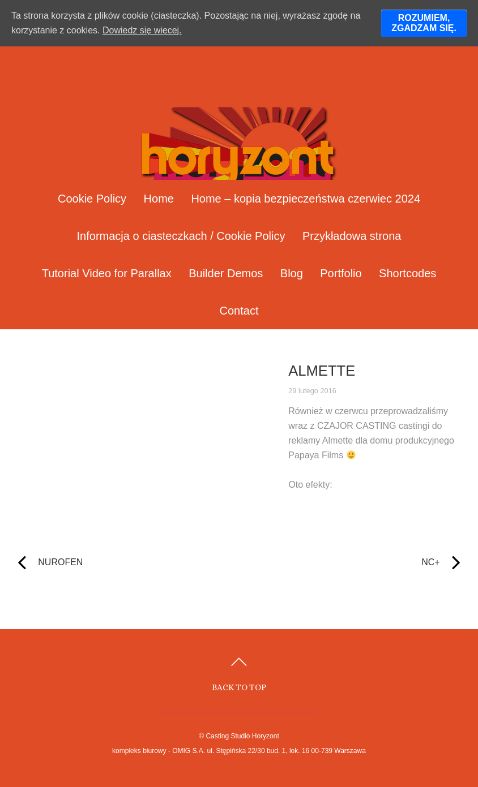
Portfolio (340, 273)
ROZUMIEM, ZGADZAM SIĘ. (423, 23)
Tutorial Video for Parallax (107, 273)
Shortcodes (407, 273)
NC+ (358, 562)
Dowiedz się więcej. (142, 30)
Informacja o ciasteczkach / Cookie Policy (181, 236)
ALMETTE (321, 371)
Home (159, 198)
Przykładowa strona (352, 236)
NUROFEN (48, 562)
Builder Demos (226, 273)
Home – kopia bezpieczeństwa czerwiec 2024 (305, 198)
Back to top (239, 687)
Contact (239, 310)
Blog (291, 273)
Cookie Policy (92, 198)
